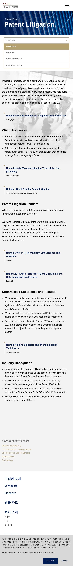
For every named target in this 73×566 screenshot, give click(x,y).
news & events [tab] (14, 65)
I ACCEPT (50, 561)
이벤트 (7, 517)
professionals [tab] (14, 59)
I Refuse (64, 561)
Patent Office (8, 457)
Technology (7, 460)
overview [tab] (11, 46)
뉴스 (6, 521)
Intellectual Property (11, 446)
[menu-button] (67, 5)
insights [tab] (10, 53)
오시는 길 (8, 525)
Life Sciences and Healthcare (16, 453)
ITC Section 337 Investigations (16, 449)
